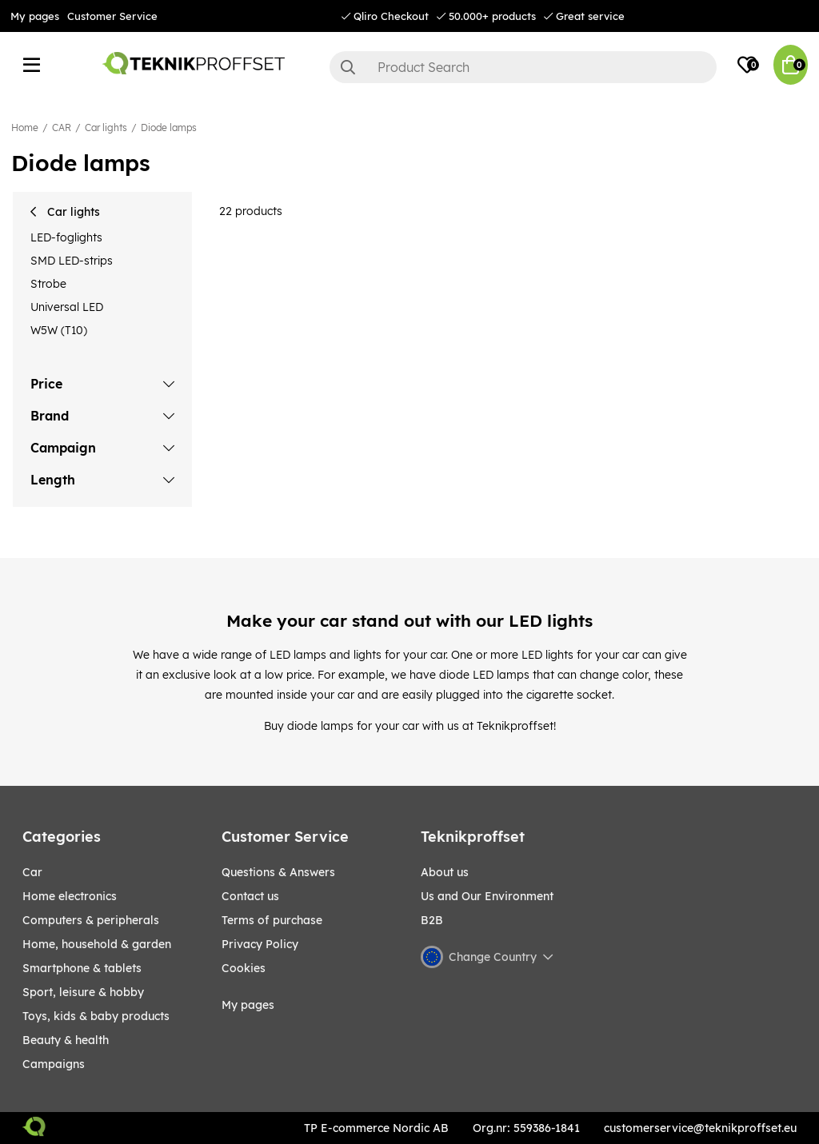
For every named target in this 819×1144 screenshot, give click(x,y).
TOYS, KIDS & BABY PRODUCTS (96, 1016)
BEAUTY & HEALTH (65, 1040)
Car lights (106, 128)
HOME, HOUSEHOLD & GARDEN (96, 944)
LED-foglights (66, 237)
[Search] (523, 67)
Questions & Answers (278, 872)
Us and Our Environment (487, 896)
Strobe (48, 284)
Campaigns (53, 1064)
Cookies (244, 968)
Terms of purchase (272, 920)
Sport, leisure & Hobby (83, 992)
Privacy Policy (260, 944)
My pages (34, 16)
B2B (432, 920)
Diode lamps (169, 128)
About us (445, 872)
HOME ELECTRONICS (69, 896)
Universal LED (66, 307)
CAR (61, 128)
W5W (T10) (58, 330)
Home (24, 128)
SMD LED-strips (71, 260)
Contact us (250, 896)
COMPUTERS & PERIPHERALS (90, 920)
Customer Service (112, 16)
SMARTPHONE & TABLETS (82, 968)
